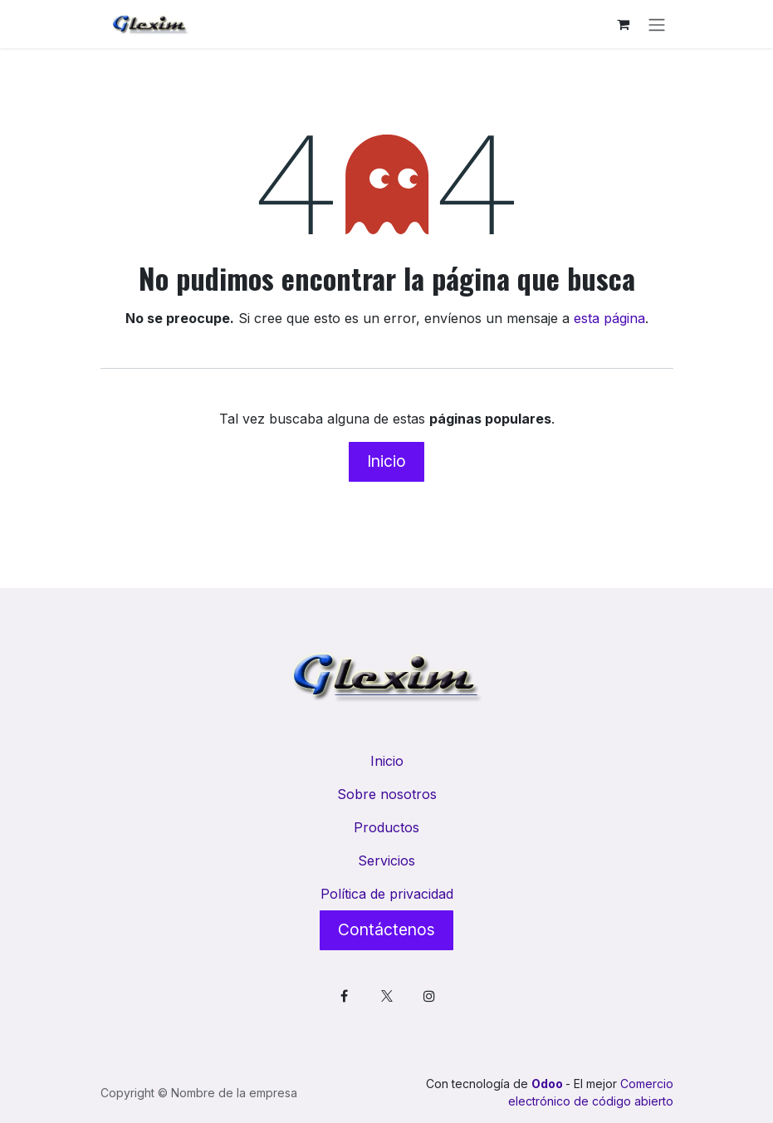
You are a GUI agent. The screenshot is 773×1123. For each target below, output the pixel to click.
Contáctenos (386, 929)
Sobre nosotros (387, 794)
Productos (386, 827)
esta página (609, 318)
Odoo (548, 1083)
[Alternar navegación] (656, 24)
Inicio (386, 461)
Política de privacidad (386, 893)
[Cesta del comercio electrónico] (623, 24)
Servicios (386, 860)
